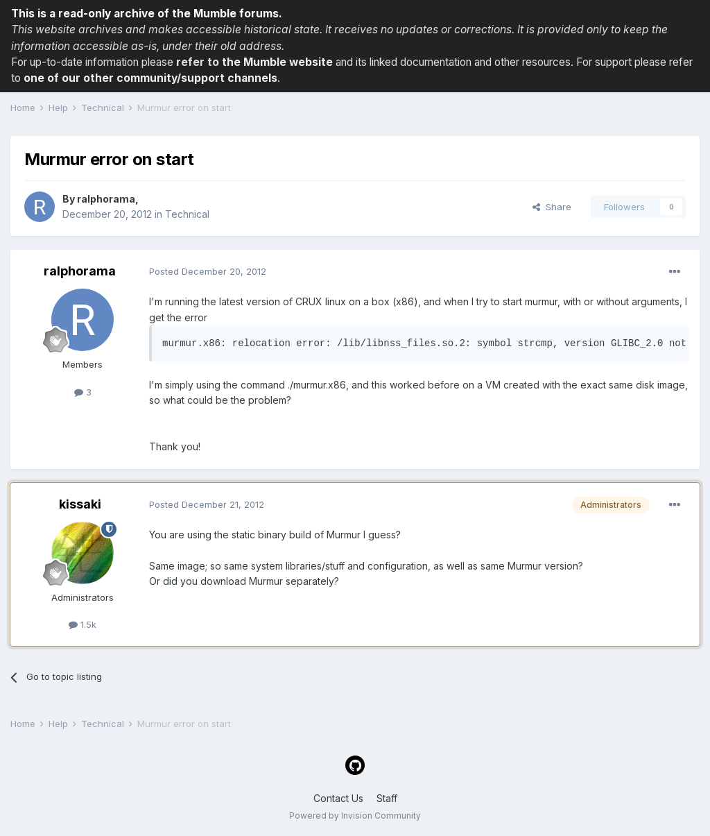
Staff (386, 798)
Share (551, 206)
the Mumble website (277, 62)
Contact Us (338, 798)
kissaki (80, 504)
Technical (187, 214)
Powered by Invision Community (355, 815)
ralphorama (106, 199)
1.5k (82, 624)
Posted (207, 271)
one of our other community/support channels (150, 78)
